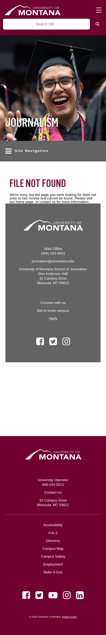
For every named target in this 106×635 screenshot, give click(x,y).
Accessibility (53, 525)
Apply (53, 318)
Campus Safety (53, 556)
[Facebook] (26, 595)
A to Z (53, 533)
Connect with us (53, 303)
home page (24, 202)
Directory (53, 541)
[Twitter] (39, 595)
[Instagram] (67, 595)
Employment (53, 564)
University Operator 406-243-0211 (53, 482)
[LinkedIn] (80, 595)
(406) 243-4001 (53, 253)
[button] (53, 151)
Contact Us (53, 492)
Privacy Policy (69, 616)
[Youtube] (53, 595)
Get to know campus (53, 311)
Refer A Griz (52, 572)
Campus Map (53, 549)
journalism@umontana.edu (53, 261)
